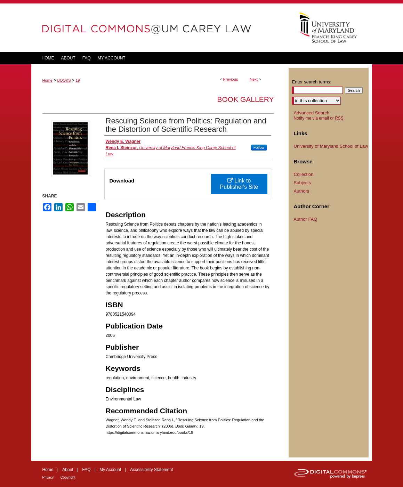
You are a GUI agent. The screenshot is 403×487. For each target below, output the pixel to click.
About (67, 469)
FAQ (86, 469)
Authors (301, 191)
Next (254, 79)
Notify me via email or (319, 118)
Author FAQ (305, 219)
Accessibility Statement (151, 469)
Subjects (302, 182)
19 (77, 80)
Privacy (48, 477)
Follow (259, 147)
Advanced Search (312, 112)
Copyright (68, 477)
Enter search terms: (311, 81)
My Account (110, 469)
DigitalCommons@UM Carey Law (160, 27)
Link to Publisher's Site (239, 184)
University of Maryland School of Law (331, 146)
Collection (304, 174)
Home (47, 80)
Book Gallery (245, 99)
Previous (230, 79)
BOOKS (64, 80)
